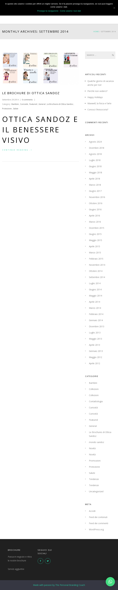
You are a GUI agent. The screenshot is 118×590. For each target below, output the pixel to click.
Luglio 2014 (94, 283)
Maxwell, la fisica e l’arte (99, 103)
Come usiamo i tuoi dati (70, 11)
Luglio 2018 (94, 160)
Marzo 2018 (95, 184)
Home (96, 31)
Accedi (92, 510)
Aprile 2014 (94, 301)
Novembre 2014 (97, 264)
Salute (15, 108)
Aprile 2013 (94, 344)
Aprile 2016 (94, 215)
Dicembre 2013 (96, 326)
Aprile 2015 (94, 246)
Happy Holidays (95, 97)
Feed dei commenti (98, 523)
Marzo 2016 (95, 221)
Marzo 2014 (95, 307)
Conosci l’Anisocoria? (97, 109)
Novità (92, 448)
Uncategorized (96, 491)
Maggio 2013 (95, 338)
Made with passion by (59, 585)
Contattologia (96, 401)
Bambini (15, 104)
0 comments (27, 99)
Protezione (7, 108)
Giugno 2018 (95, 166)
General (42, 104)
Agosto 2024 (95, 141)
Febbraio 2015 (96, 258)
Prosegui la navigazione (47, 11)
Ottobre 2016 (95, 203)
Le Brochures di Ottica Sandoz (60, 104)
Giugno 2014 (95, 289)
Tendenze (94, 479)
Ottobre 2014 (95, 271)
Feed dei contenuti (98, 517)
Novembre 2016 (97, 197)
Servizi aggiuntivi (16, 569)
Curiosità (24, 104)
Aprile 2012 (94, 363)
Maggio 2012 (95, 357)
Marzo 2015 (95, 252)
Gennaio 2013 (96, 351)
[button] (110, 581)
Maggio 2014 (95, 295)
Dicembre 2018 (96, 147)
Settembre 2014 (97, 277)
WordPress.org (96, 529)
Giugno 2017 (95, 190)
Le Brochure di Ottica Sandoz (31, 93)
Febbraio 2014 (96, 314)
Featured (33, 104)
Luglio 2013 (94, 332)
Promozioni (94, 460)
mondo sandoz (96, 442)
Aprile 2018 (94, 178)
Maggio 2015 (95, 240)
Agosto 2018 (95, 154)
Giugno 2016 (95, 209)
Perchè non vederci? (97, 91)
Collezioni (93, 389)
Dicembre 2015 (96, 227)
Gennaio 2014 (96, 320)
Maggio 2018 (95, 172)
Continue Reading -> (17, 150)
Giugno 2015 (95, 234)
